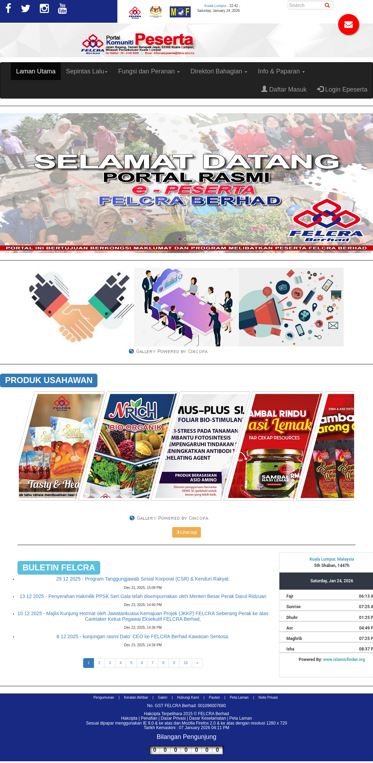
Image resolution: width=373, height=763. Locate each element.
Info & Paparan (281, 71)
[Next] (197, 663)
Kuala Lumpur (215, 6)
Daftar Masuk (284, 89)
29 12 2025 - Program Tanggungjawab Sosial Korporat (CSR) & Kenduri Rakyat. (143, 579)
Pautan (214, 697)
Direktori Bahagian (218, 71)
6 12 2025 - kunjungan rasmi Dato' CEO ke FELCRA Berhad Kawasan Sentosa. (143, 636)
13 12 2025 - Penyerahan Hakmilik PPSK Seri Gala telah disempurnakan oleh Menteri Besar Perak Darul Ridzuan (143, 596)
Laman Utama (36, 71)
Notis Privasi (268, 697)
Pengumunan (103, 697)
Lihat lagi (186, 532)
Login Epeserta (342, 89)
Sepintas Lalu (87, 71)
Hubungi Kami (188, 697)
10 (186, 663)
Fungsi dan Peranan (149, 71)
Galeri (162, 697)
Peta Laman (239, 697)
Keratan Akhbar (136, 697)
